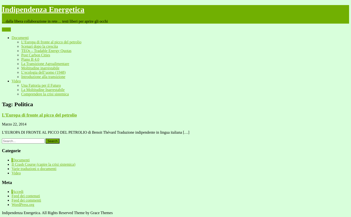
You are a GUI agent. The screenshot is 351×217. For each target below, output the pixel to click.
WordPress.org (23, 205)
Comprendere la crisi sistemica (45, 94)
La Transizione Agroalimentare (45, 64)
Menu (6, 29)
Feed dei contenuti (26, 196)
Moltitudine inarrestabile (40, 68)
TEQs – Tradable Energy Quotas (46, 51)
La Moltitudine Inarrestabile (43, 90)
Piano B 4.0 (30, 59)
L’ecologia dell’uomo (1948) (43, 72)
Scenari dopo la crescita (39, 46)
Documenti (20, 38)
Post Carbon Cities (35, 55)
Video (16, 81)
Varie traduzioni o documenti (34, 169)
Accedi (18, 192)
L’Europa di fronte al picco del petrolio (51, 42)
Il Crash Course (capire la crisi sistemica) (43, 164)
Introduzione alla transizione (43, 77)
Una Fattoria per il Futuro (41, 85)
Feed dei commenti (26, 200)
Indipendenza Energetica (43, 9)
